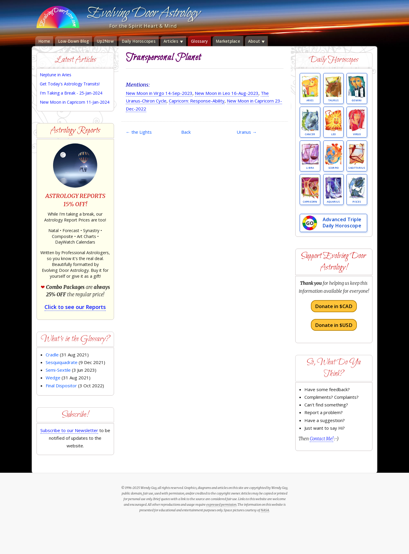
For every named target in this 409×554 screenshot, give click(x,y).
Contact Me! (321, 438)
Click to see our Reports (75, 306)
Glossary (199, 41)
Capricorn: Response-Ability (197, 101)
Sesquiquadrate (61, 362)
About (256, 41)
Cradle (52, 355)
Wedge (53, 378)
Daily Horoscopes (139, 41)
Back (186, 132)
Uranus (247, 132)
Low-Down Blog (73, 41)
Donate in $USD (333, 324)
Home (44, 41)
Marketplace (228, 41)
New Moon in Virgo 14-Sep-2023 (159, 93)
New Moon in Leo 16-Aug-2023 (226, 93)
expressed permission (221, 504)
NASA (265, 510)
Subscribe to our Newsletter (69, 430)
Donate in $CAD (333, 306)
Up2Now (105, 41)
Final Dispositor (61, 385)
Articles (173, 41)
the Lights (139, 132)
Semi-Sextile (58, 370)
